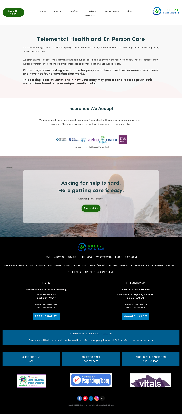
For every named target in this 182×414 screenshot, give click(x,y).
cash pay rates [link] (123, 124)
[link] (91, 208)
